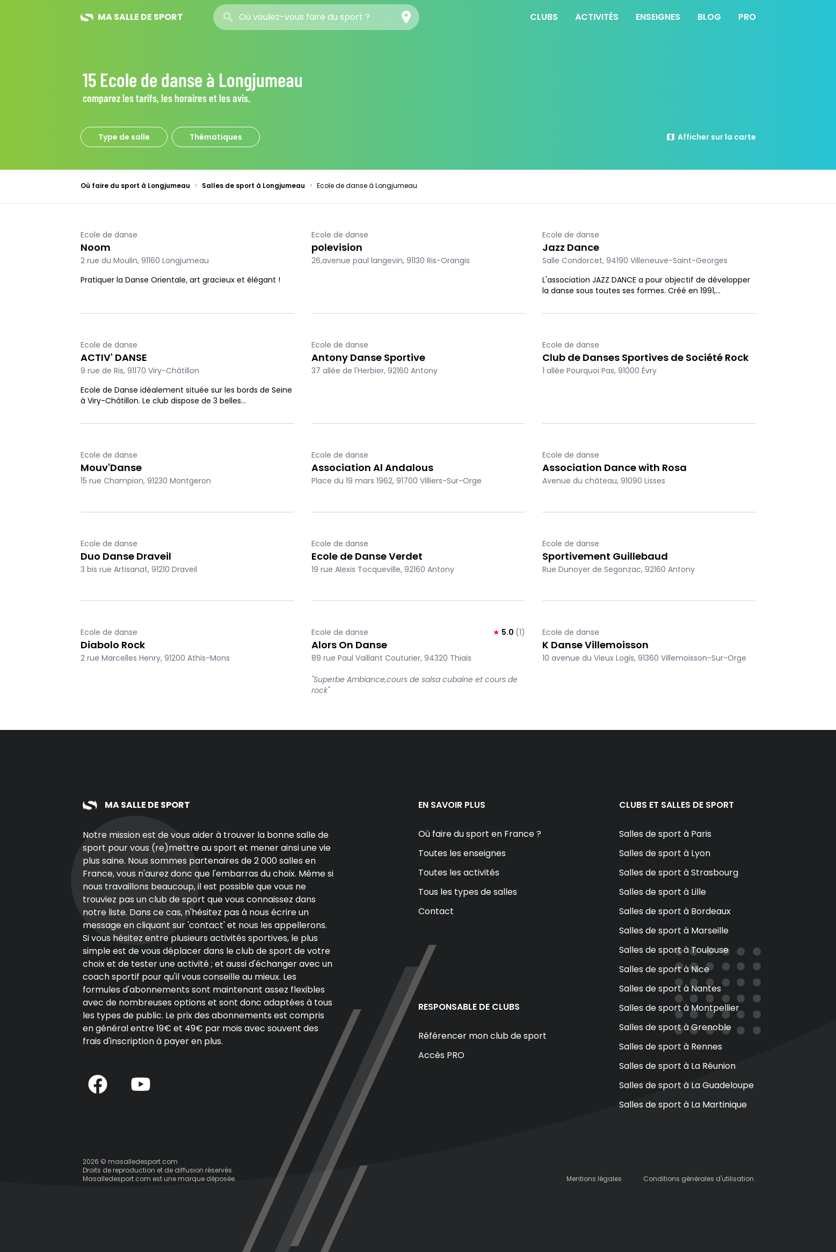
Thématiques (216, 137)
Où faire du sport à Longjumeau (135, 185)
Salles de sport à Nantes (670, 988)
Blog (709, 17)
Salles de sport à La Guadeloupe (686, 1085)
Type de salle (124, 137)
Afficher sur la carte (711, 137)
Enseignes (658, 17)
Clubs (544, 17)
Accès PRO (441, 1055)
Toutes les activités (458, 872)
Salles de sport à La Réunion (677, 1066)
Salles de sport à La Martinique (683, 1104)
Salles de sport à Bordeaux (675, 911)
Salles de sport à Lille (662, 892)
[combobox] (316, 17)
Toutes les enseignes (462, 853)
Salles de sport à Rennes (670, 1046)
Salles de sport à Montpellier (679, 1008)
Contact (436, 911)
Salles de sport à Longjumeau (253, 185)
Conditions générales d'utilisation (698, 1178)
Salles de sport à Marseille (674, 930)
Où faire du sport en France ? (479, 834)
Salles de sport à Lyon (664, 853)
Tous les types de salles (467, 892)
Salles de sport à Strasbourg (678, 872)
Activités (597, 17)
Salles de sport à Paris (665, 834)
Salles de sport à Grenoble (675, 1027)
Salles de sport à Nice (664, 969)
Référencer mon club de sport (482, 1036)
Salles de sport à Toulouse (674, 950)
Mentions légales (594, 1178)
